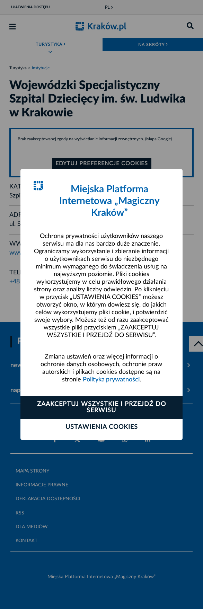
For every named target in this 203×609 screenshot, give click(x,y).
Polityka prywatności (111, 380)
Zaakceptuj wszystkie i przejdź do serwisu (101, 407)
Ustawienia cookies (101, 427)
